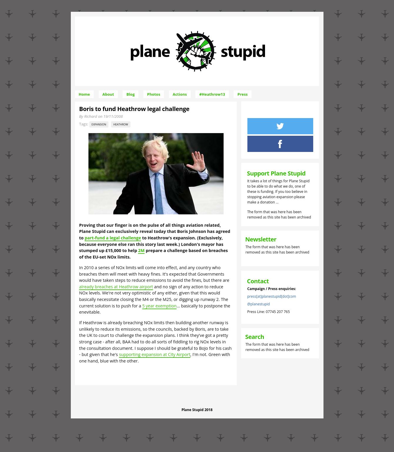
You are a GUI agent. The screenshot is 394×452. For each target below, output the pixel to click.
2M (141, 250)
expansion (99, 124)
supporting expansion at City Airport (154, 354)
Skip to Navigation (243, 19)
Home (84, 94)
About (108, 94)
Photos (153, 94)
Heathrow (120, 124)
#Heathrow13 (212, 94)
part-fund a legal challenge (113, 238)
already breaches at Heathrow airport (116, 286)
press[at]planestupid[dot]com (271, 296)
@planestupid (258, 304)
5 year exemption (159, 306)
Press (242, 94)
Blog (130, 94)
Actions (180, 94)
